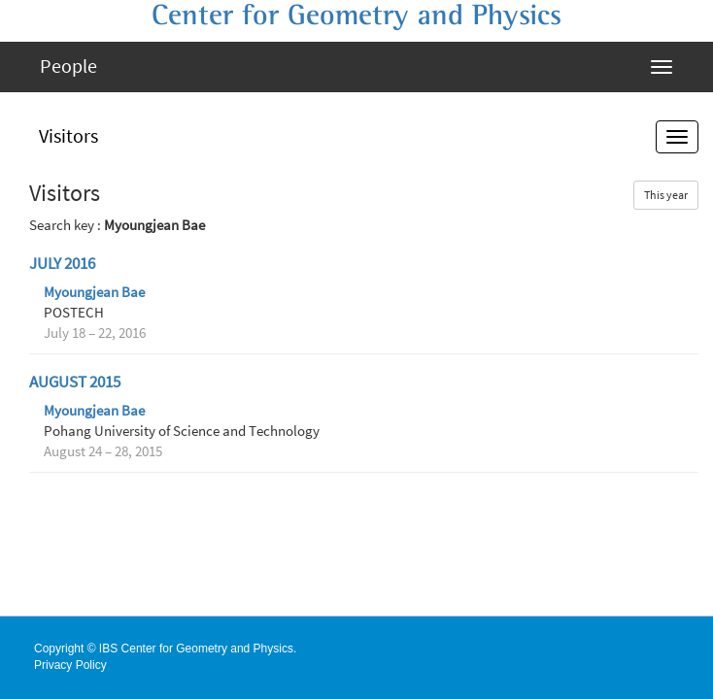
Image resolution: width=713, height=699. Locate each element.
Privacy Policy (70, 665)
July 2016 (62, 263)
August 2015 (74, 382)
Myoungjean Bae (94, 292)
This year (666, 194)
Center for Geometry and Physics (356, 15)
